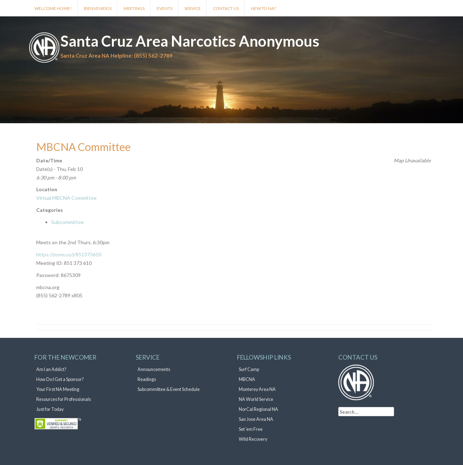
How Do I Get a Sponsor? (60, 379)
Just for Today (50, 409)
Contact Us (226, 8)
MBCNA (247, 379)
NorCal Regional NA (258, 409)
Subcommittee (67, 222)
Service (192, 8)
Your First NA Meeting (57, 389)
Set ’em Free (251, 429)
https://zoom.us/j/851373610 (68, 254)
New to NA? (263, 8)
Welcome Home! (53, 8)
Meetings (134, 8)
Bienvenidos (98, 8)
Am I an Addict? (51, 369)
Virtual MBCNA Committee (66, 198)
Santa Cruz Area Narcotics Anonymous (189, 41)
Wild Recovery (253, 439)
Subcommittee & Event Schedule (169, 389)
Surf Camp (249, 369)
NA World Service (256, 399)
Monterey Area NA (257, 389)
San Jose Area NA (256, 419)
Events (164, 8)
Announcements (154, 369)
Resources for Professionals (63, 399)
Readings (147, 379)
